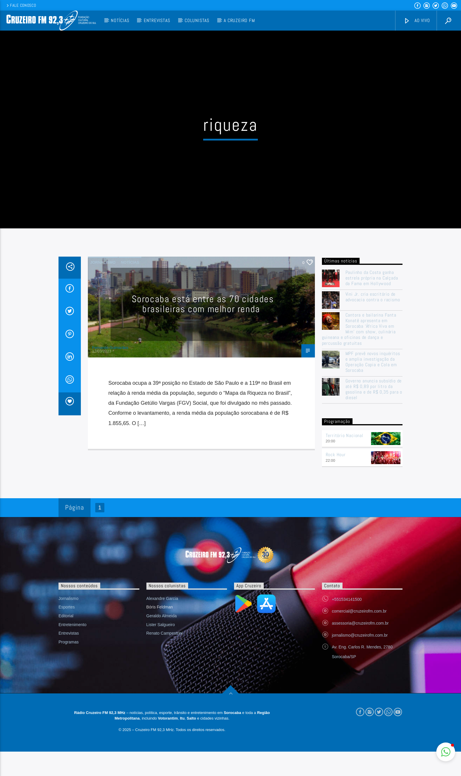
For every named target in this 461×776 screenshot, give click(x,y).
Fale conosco (21, 5)
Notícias (120, 20)
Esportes (67, 609)
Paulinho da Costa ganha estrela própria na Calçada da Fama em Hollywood (371, 280)
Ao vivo (417, 20)
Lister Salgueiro (160, 626)
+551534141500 (347, 601)
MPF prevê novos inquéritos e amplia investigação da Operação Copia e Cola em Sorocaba (372, 363)
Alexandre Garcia (162, 600)
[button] (445, 751)
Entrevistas (157, 20)
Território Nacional (344, 437)
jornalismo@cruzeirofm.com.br (360, 637)
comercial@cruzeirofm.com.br (359, 613)
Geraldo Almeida (161, 618)
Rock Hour (336, 457)
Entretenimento (72, 626)
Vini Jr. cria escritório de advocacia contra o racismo (372, 298)
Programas (68, 644)
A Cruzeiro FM (239, 20)
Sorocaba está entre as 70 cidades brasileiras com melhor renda (203, 306)
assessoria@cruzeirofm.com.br (360, 625)
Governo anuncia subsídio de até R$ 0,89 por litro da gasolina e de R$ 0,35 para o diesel (373, 391)
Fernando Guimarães (110, 349)
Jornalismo (103, 264)
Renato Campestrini (164, 635)
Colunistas (197, 20)
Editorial (66, 618)
